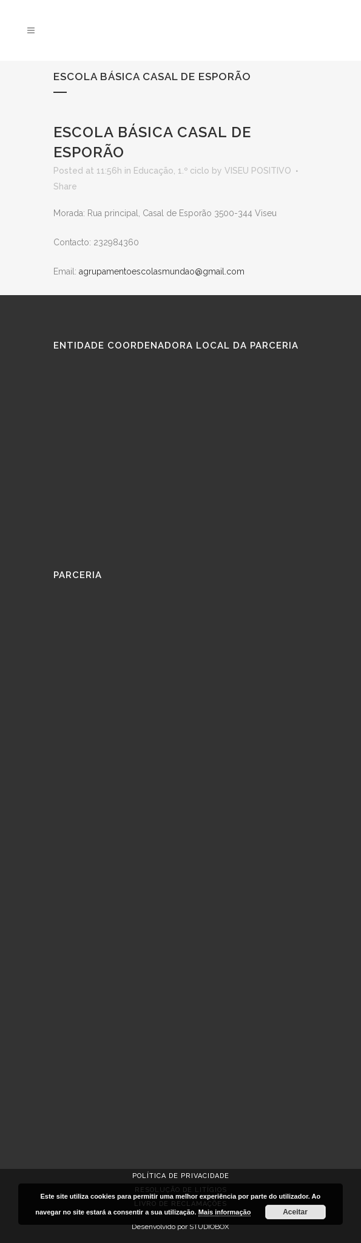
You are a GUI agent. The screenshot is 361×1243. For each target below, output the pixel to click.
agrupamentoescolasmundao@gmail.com (162, 271)
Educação (153, 170)
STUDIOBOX (209, 1226)
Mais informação (224, 1212)
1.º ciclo (193, 170)
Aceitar (295, 1212)
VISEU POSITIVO (257, 170)
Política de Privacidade (180, 1176)
